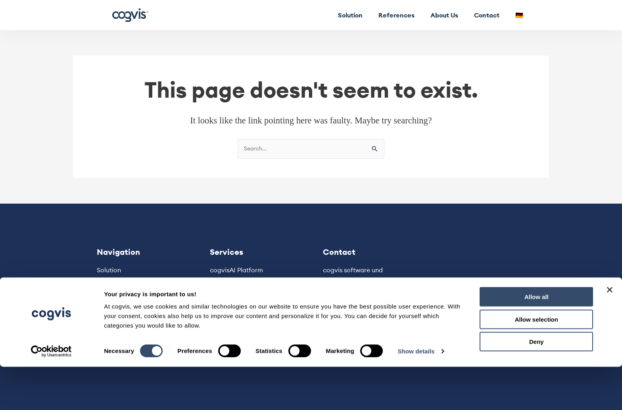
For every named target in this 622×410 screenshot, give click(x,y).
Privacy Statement (237, 304)
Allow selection (536, 362)
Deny (536, 384)
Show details (416, 394)
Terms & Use (228, 314)
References (396, 15)
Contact (486, 15)
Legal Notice (229, 293)
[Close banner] (609, 333)
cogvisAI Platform (236, 270)
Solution (350, 15)
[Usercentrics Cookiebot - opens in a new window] (51, 394)
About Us (444, 15)
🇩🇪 (519, 15)
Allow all (536, 340)
